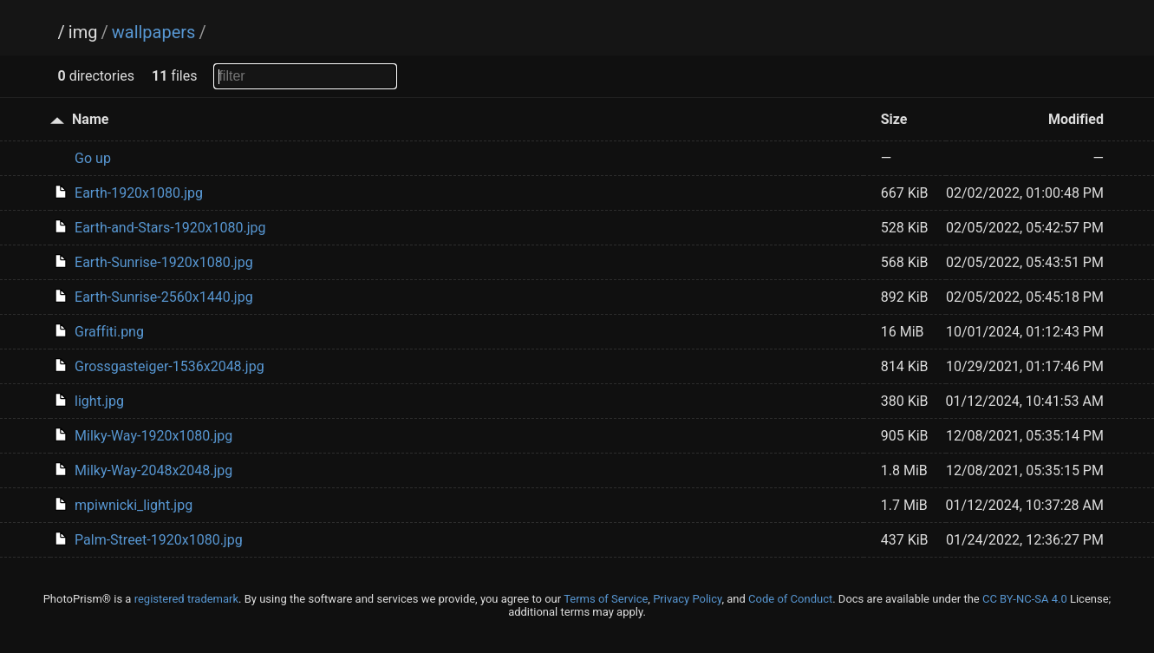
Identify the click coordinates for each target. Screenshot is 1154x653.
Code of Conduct (790, 598)
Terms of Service (606, 598)
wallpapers (154, 32)
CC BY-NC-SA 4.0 (1024, 598)
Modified (1076, 119)
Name (90, 119)
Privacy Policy (687, 598)
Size (894, 119)
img (83, 32)
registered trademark (186, 598)
